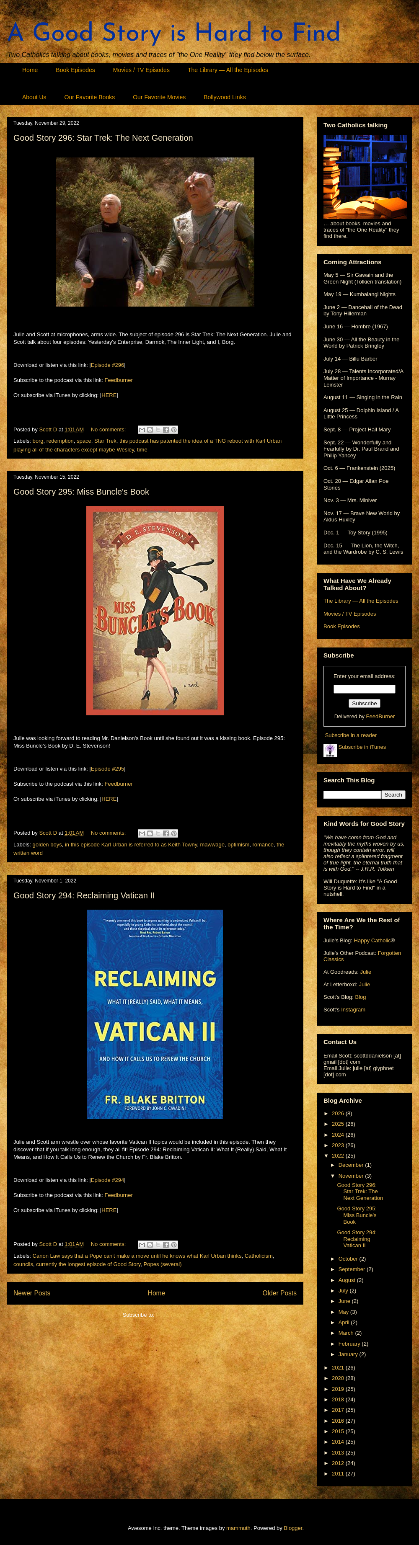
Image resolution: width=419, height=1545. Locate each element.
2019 (339, 1389)
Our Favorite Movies (159, 97)
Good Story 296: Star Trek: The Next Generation (103, 137)
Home (30, 70)
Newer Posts (31, 1293)
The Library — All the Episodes (228, 70)
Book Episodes (75, 70)
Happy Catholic (372, 940)
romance (263, 844)
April (345, 1322)
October (349, 1259)
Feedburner (119, 380)
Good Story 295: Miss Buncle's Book (81, 491)
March (347, 1333)
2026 (339, 1113)
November (352, 1176)
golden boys (47, 844)
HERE (108, 395)
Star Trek (105, 441)
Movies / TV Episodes (141, 70)
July (344, 1290)
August (348, 1280)
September (353, 1269)
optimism (238, 844)
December (352, 1165)
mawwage (212, 844)
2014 (339, 1442)
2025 (339, 1124)
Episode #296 (107, 365)
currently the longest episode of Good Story (88, 1264)
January (349, 1354)
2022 (339, 1156)
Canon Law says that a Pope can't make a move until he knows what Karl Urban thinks (137, 1256)
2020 (339, 1378)
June (345, 1301)
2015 (339, 1431)
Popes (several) (163, 1264)
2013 (339, 1453)
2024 (339, 1135)
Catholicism (259, 1256)
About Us (34, 97)
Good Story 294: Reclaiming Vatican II (84, 895)
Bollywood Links (225, 97)
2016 (339, 1421)
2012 (339, 1463)
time (142, 449)
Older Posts (280, 1293)
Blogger (293, 1528)
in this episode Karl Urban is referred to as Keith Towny (131, 844)
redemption (60, 441)
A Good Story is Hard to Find (174, 34)
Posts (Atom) (171, 1315)
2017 (339, 1410)
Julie (365, 972)
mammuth (238, 1528)
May (344, 1312)
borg (38, 441)
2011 (339, 1473)
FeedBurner (380, 716)
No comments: (109, 429)
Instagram (353, 1009)
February (350, 1344)
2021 (339, 1367)
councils (23, 1264)
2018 (339, 1399)
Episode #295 (107, 769)
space (84, 441)
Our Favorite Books (90, 97)
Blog (360, 997)
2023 (339, 1145)
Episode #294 (107, 1180)
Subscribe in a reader (351, 735)
